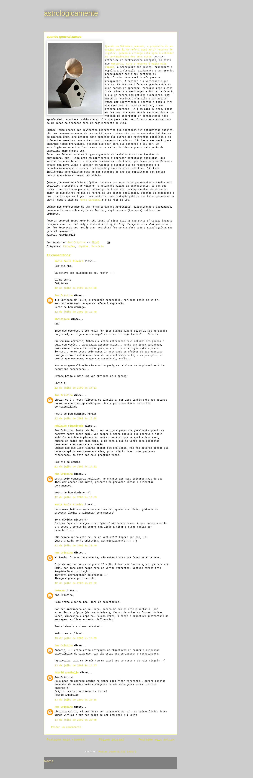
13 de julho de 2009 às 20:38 (76, 699)
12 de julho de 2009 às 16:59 (76, 497)
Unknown (60, 590)
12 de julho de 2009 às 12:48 (76, 311)
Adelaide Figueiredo (69, 425)
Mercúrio (98, 246)
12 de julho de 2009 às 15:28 (76, 418)
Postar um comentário (66, 727)
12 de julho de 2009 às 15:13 (76, 388)
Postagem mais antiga (156, 739)
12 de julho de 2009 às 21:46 (76, 545)
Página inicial (111, 739)
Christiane (62, 319)
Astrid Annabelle (67, 672)
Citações (69, 246)
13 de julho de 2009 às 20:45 (76, 719)
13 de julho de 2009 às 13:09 (76, 638)
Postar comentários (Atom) (117, 751)
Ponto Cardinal (90, 200)
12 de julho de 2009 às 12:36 (76, 288)
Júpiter (83, 246)
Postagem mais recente (65, 739)
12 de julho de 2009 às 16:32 (76, 466)
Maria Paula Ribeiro (69, 261)
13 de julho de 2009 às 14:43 (76, 665)
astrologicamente (71, 13)
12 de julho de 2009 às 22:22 (76, 583)
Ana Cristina (64, 295)
